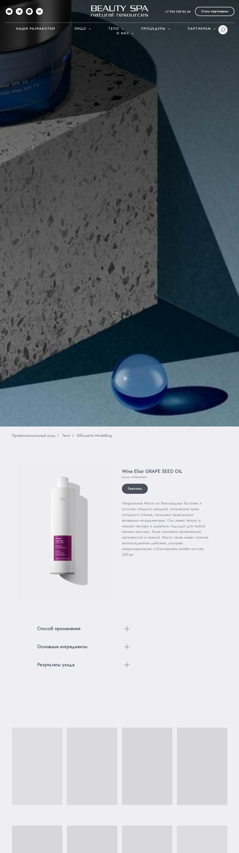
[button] (214, 11)
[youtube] (9, 11)
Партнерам (200, 28)
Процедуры (154, 28)
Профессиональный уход (33, 435)
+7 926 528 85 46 (178, 11)
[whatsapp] (29, 11)
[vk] (39, 11)
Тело (114, 28)
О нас (123, 33)
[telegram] (19, 11)
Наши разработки (35, 28)
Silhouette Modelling (94, 435)
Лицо (81, 28)
